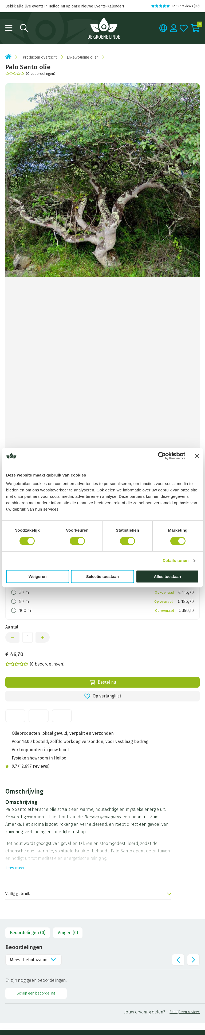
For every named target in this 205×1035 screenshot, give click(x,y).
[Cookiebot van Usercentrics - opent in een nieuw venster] (162, 456)
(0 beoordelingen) (30, 73)
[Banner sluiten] (197, 456)
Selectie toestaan (102, 576)
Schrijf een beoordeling (36, 993)
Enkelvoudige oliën (83, 57)
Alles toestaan (167, 576)
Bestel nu (102, 682)
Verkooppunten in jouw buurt (41, 749)
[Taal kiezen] (163, 28)
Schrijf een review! (184, 1012)
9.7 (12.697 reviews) (30, 766)
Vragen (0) (68, 932)
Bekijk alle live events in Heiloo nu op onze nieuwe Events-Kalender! (64, 6)
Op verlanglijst (102, 696)
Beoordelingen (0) (27, 932)
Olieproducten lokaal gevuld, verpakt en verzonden (63, 733)
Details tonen (175, 560)
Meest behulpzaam (29, 959)
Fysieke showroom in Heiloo (39, 758)
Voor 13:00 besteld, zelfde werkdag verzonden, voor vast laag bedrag (80, 741)
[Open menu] (8, 28)
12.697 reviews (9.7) (175, 6)
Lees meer (15, 867)
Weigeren (37, 576)
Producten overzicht (40, 57)
